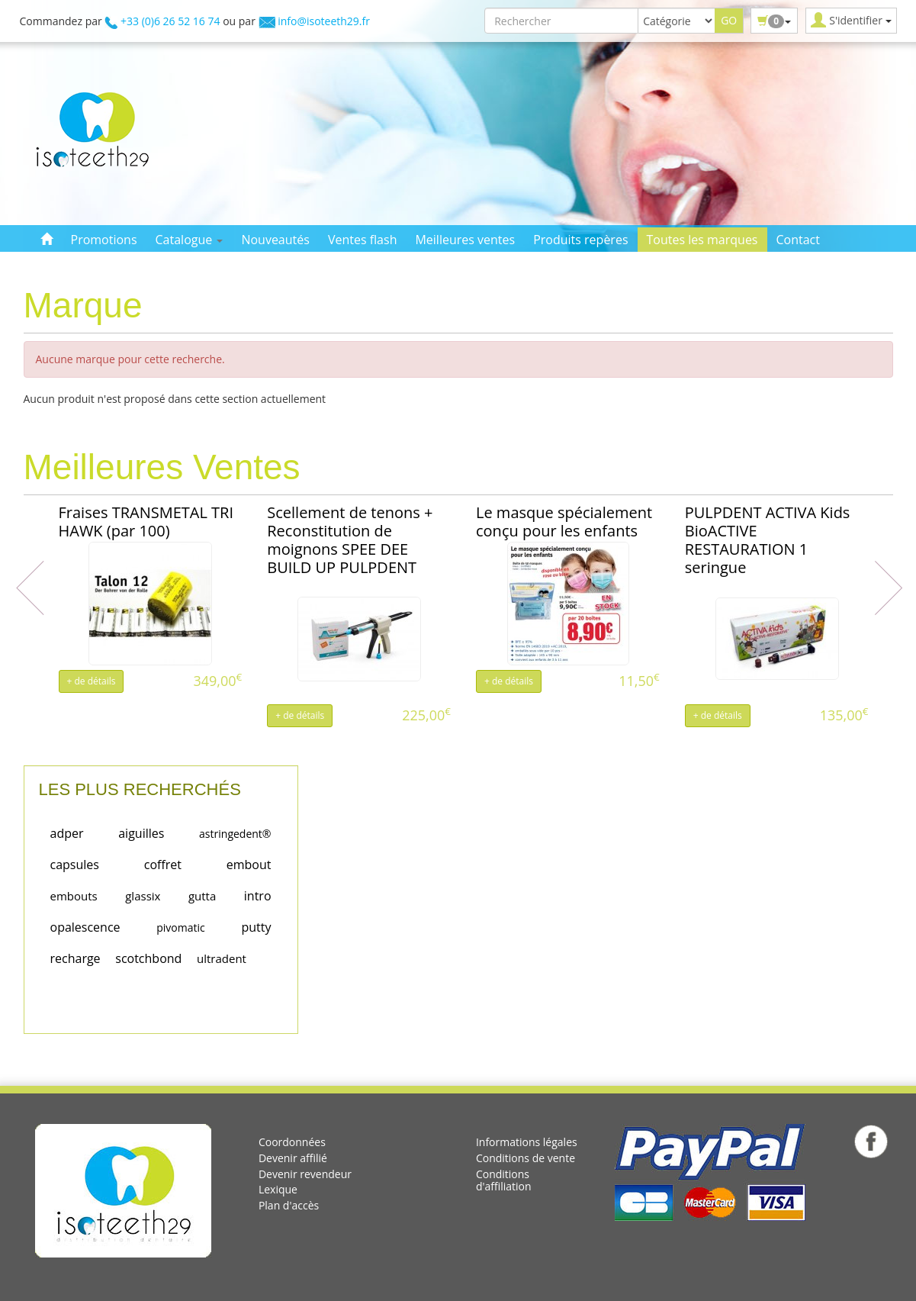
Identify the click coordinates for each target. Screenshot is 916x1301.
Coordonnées (292, 1142)
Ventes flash (362, 239)
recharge (75, 958)
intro (258, 895)
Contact (798, 239)
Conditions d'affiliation (504, 1180)
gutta (202, 895)
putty (256, 927)
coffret (163, 864)
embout (249, 864)
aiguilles (141, 833)
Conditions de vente (525, 1158)
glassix (142, 895)
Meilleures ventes (465, 239)
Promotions (104, 239)
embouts (74, 895)
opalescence (85, 927)
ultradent (221, 958)
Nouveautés (275, 239)
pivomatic (180, 927)
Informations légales (526, 1142)
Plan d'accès (289, 1205)
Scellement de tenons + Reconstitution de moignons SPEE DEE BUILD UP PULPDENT (349, 540)
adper (67, 833)
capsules (74, 864)
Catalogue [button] (189, 239)
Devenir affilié (293, 1158)
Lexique (278, 1189)
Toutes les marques (702, 239)
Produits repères (580, 239)
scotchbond (148, 958)
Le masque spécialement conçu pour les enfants (564, 521)
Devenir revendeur (305, 1174)
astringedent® (235, 833)
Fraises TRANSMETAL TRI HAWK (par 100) (146, 521)
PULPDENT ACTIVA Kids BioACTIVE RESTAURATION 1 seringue (767, 540)
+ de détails (91, 681)
